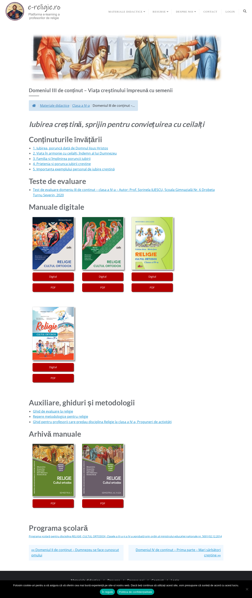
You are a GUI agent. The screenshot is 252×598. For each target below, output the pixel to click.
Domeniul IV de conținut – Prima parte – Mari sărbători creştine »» (178, 552)
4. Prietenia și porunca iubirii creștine (62, 164)
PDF (53, 287)
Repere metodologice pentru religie (60, 416)
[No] (247, 589)
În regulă (107, 591)
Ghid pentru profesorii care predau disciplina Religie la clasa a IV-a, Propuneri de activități (102, 422)
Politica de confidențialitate (135, 591)
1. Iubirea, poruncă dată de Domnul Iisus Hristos (70, 148)
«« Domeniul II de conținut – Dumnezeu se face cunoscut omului (75, 552)
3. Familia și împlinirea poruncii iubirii (62, 158)
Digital (53, 276)
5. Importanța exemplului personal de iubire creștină (74, 169)
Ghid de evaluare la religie (53, 411)
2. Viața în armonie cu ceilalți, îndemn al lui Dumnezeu (75, 153)
